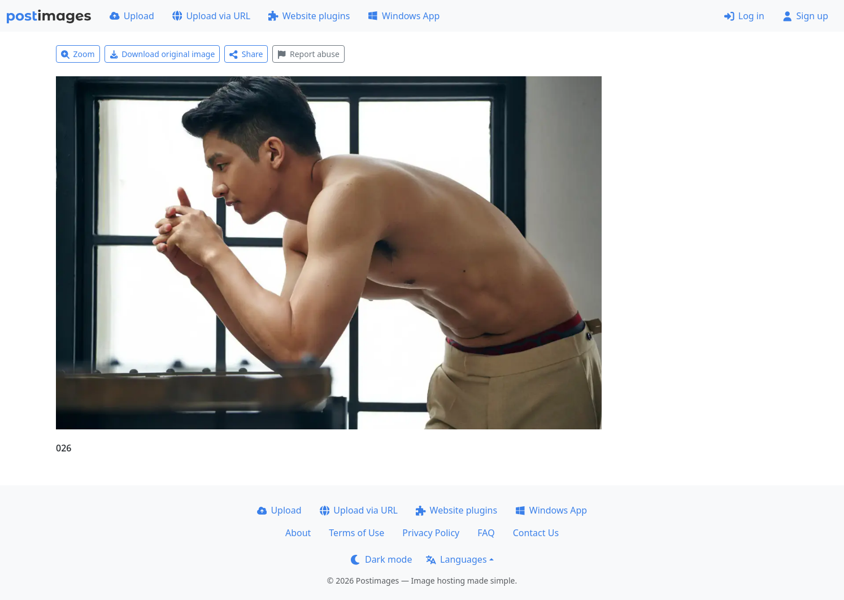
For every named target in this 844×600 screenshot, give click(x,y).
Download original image (162, 54)
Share (246, 54)
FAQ (485, 533)
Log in (744, 16)
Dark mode (381, 559)
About (298, 533)
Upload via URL (211, 16)
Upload (132, 16)
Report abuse (308, 54)
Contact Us (536, 533)
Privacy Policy (430, 533)
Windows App (404, 16)
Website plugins (309, 16)
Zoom (78, 54)
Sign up (805, 16)
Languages (456, 559)
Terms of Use (356, 533)
